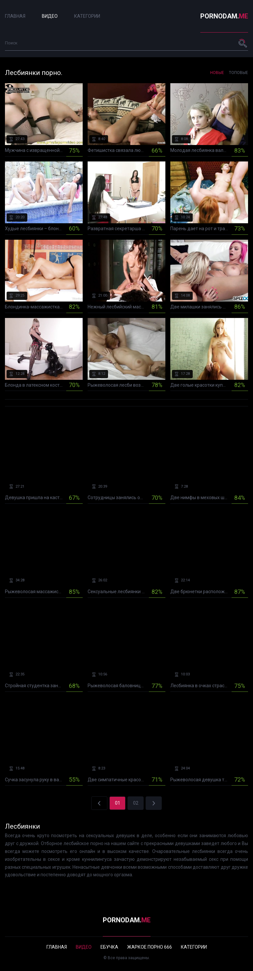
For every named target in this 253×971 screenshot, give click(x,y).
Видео (50, 16)
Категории (87, 16)
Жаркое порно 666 (149, 947)
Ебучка (109, 947)
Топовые (238, 72)
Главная (15, 16)
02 (135, 803)
